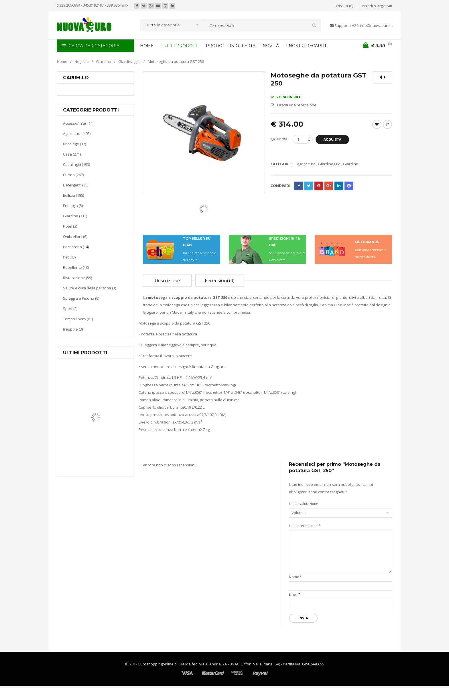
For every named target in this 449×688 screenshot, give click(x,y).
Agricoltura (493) (76, 133)
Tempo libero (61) (78, 318)
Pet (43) (69, 257)
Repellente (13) (76, 267)
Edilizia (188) (73, 195)
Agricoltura (306, 163)
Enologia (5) (73, 205)
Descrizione (167, 280)
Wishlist (376, 124)
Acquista (334, 140)
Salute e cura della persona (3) (89, 288)
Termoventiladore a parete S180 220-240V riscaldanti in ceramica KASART (108, 472)
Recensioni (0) (220, 280)
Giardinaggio (129, 61)
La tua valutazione (303, 503)
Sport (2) (70, 308)
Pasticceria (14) (76, 246)
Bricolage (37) (74, 143)
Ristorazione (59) (77, 277)
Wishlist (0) (344, 5)
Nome (295, 576)
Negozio (81, 61)
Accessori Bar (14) (78, 123)
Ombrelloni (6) (75, 236)
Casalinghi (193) (76, 164)
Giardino (103, 61)
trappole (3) (73, 329)
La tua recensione (304, 525)
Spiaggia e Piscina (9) (81, 298)
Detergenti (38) (75, 185)
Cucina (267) (73, 174)
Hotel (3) (70, 226)
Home (62, 61)
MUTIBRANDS (367, 242)
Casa (94, 447)
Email (294, 594)
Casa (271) (72, 154)
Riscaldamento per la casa (109, 454)
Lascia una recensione (296, 105)
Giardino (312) (75, 215)
